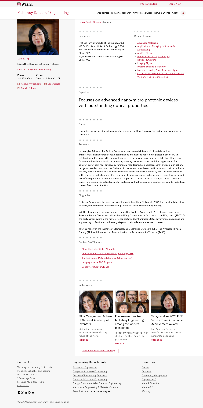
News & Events (162, 13)
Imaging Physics (145, 63)
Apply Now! (175, 4)
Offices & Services (142, 13)
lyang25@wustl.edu (29, 84)
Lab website (52, 84)
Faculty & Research (121, 13)
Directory (146, 372)
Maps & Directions (151, 383)
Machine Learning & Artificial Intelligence (158, 70)
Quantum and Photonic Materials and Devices (160, 74)
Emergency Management (154, 376)
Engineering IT (149, 380)
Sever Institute (80, 391)
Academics (103, 13)
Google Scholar (27, 88)
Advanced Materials (147, 43)
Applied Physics (145, 53)
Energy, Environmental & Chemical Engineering (97, 383)
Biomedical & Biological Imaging (153, 57)
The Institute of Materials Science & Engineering (107, 258)
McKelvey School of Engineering (43, 13)
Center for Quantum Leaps (95, 267)
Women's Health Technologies (152, 77)
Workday (146, 391)
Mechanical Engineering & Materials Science (95, 387)
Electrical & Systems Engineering (34, 70)
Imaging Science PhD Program (97, 262)
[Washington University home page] (25, 4)
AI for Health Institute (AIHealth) (98, 249)
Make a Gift (147, 387)
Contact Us (23, 386)
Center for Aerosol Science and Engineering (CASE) (108, 254)
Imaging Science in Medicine (152, 67)
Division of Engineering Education (90, 376)
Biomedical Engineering (85, 368)
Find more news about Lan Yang (98, 351)
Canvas (145, 368)
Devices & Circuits (146, 60)
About (175, 13)
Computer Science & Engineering (90, 372)
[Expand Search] (183, 13)
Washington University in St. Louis (34, 367)
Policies (65, 402)
